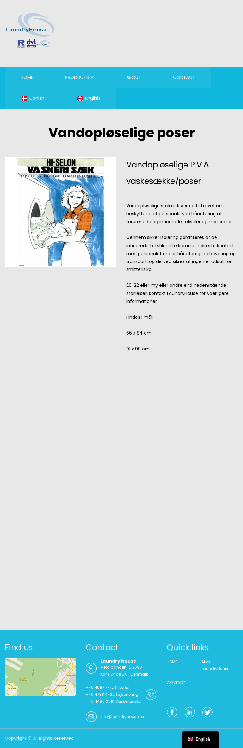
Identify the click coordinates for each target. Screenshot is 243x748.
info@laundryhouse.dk (122, 716)
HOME (27, 77)
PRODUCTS (77, 77)
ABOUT (133, 77)
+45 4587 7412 (100, 687)
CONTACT (184, 77)
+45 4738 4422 (100, 694)
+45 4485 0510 (100, 701)
